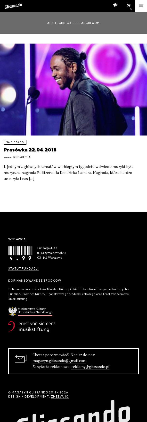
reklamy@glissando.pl (90, 367)
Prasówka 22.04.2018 (30, 149)
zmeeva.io (60, 396)
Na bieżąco (15, 142)
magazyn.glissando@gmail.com (59, 361)
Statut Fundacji (23, 268)
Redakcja (22, 157)
